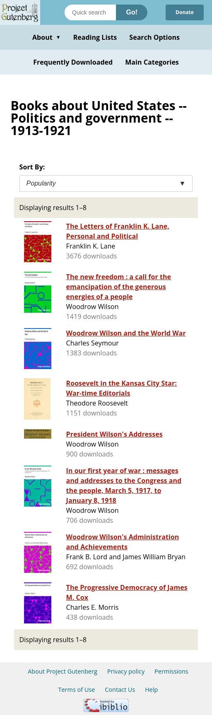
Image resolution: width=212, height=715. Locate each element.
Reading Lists (95, 37)
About (46, 37)
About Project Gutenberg (62, 671)
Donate (185, 12)
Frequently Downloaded (73, 62)
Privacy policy (126, 671)
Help (151, 689)
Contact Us (120, 689)
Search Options (154, 37)
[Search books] (90, 12)
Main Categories (152, 62)
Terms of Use (76, 689)
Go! (131, 12)
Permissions (171, 671)
